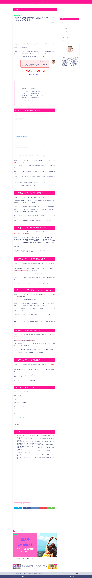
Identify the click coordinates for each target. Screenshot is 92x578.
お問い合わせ (36, 5)
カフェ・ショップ (65, 22)
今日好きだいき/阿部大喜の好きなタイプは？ (30, 97)
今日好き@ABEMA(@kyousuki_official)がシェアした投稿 (30, 155)
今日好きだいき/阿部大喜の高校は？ (28, 88)
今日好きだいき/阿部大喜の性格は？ (28, 99)
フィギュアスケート (66, 31)
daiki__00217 (23, 417)
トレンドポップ (46, 1)
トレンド (63, 25)
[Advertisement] (34, 33)
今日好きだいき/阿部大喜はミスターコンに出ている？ (32, 95)
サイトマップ (46, 5)
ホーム (28, 5)
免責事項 (23, 576)
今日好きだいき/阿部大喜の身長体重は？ (29, 90)
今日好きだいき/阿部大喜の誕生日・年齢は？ (30, 91)
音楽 (63, 40)
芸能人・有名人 (17, 15)
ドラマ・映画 (64, 28)
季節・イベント (65, 34)
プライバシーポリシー (59, 5)
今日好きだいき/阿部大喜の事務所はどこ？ (30, 93)
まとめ (22, 102)
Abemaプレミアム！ (35, 74)
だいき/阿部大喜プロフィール (27, 100)
